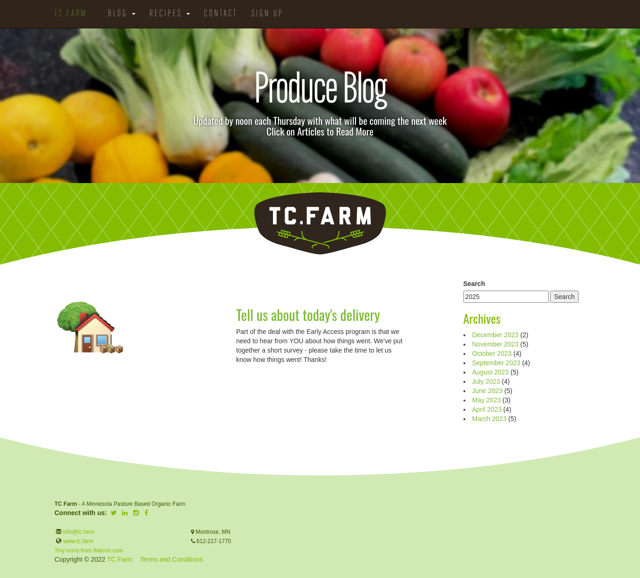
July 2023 (486, 381)
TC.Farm (70, 14)
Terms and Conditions (171, 559)
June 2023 (487, 390)
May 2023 (486, 400)
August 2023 (490, 372)
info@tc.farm (78, 532)
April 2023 (487, 409)
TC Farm (120, 559)
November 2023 (495, 344)
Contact (221, 14)
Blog (122, 14)
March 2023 (489, 418)
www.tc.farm (78, 541)
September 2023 (496, 363)
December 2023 (495, 335)
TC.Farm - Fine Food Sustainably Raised (320, 223)
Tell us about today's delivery (308, 314)
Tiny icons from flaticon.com (88, 550)
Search (474, 283)
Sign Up (268, 14)
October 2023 (492, 353)
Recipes (170, 14)
